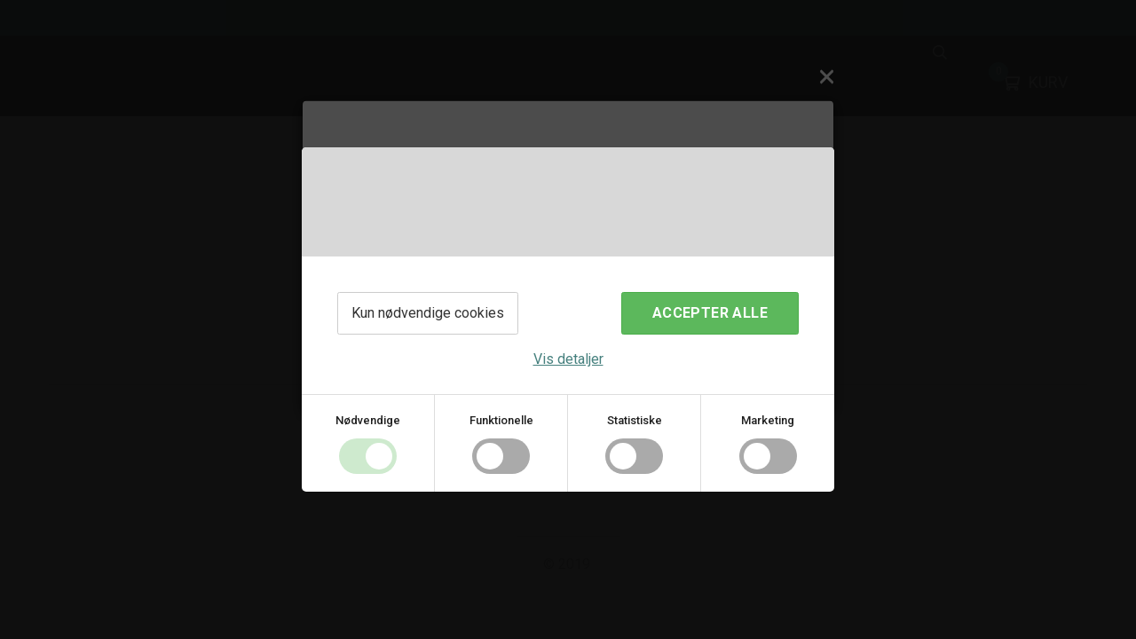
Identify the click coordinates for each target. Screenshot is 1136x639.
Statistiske (634, 420)
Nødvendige (367, 420)
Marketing (767, 420)
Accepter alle (710, 312)
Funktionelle (501, 420)
